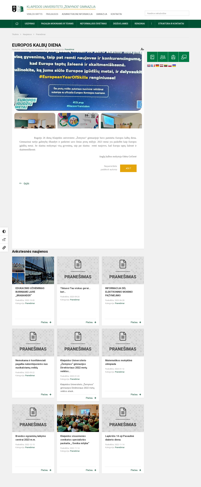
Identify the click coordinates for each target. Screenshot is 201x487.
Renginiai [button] (140, 23)
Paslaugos (52, 14)
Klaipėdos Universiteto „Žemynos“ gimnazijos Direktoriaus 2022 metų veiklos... (73, 366)
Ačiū (128, 168)
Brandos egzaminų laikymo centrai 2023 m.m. (30, 438)
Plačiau (44, 322)
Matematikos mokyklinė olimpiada (118, 362)
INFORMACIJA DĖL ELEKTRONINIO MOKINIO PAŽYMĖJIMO (119, 292)
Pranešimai (40, 34)
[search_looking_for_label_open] (186, 13)
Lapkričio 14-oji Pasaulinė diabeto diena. (119, 438)
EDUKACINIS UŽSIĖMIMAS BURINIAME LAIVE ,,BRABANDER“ (29, 292)
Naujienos (27, 34)
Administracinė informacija (77, 14)
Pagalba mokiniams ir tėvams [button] (57, 23)
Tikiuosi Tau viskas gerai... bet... (75, 290)
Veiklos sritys (34, 14)
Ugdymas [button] (30, 23)
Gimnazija (101, 14)
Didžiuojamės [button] (120, 23)
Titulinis (15, 34)
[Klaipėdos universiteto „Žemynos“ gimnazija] (19, 7)
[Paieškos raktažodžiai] (167, 13)
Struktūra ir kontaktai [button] (171, 23)
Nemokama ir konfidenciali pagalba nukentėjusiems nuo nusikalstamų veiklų (31, 364)
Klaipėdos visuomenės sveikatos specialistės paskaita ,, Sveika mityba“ (74, 440)
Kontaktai (116, 14)
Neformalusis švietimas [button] (93, 23)
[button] (169, 6)
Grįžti (26, 183)
